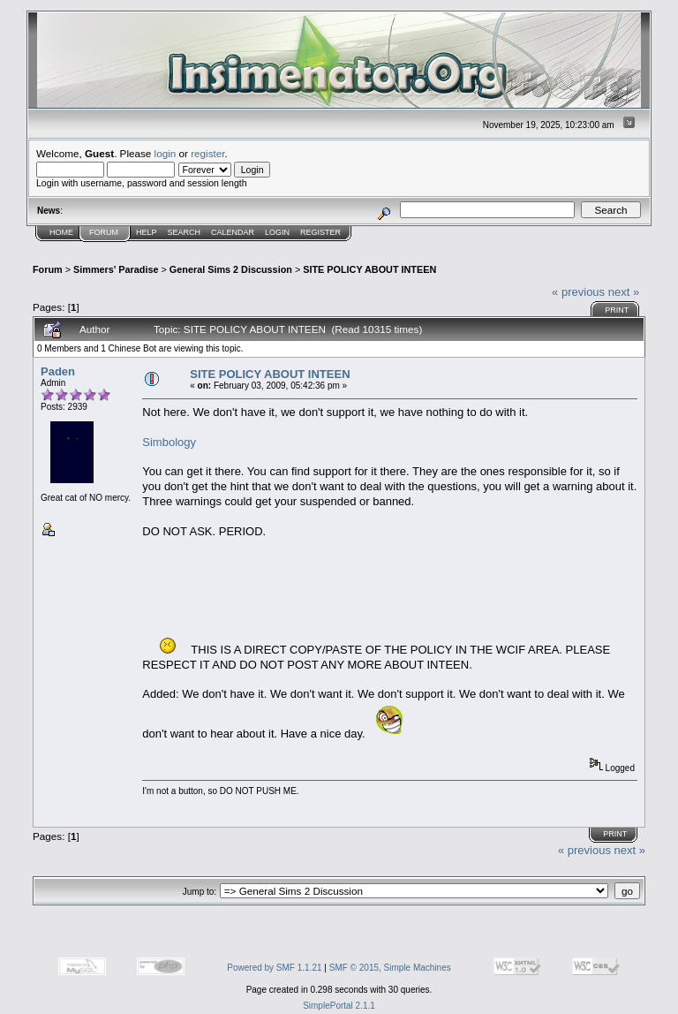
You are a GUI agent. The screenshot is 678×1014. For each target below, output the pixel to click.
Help (146, 232)
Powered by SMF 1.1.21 (274, 967)
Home (61, 232)
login (165, 153)
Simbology (169, 442)
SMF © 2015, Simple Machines (390, 967)
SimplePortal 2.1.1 (339, 1005)
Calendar (232, 232)
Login (277, 232)
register (207, 153)
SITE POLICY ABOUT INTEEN (369, 269)
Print (617, 310)
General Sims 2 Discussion (231, 269)
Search (184, 232)
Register (320, 232)
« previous (578, 292)
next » (623, 292)
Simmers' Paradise (115, 269)
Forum (103, 232)
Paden (58, 371)
